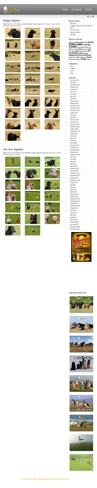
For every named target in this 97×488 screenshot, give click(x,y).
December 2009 (75, 226)
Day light (72, 34)
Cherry (42, 24)
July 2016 (73, 82)
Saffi (70, 59)
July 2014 (73, 115)
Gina (81, 49)
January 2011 (74, 196)
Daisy (78, 47)
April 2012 (73, 164)
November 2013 (75, 126)
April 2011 (73, 189)
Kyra (75, 53)
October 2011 (74, 178)
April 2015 (73, 99)
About (65, 9)
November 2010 (75, 201)
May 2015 (73, 96)
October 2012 (74, 152)
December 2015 (75, 85)
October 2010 (74, 203)
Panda (82, 57)
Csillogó (87, 45)
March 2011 (73, 192)
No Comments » (18, 25)
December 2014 (75, 106)
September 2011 (75, 180)
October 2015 (74, 87)
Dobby (82, 47)
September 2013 (75, 131)
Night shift (73, 23)
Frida (77, 49)
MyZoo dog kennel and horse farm (44, 479)
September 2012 (75, 154)
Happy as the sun (75, 32)
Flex (60, 152)
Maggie (72, 55)
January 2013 (74, 147)
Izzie (70, 51)
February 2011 (74, 194)
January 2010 (74, 224)
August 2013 (74, 133)
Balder (77, 42)
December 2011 (75, 173)
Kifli (70, 53)
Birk (41, 152)
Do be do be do (74, 30)
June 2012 (73, 159)
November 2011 (75, 175)
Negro (7, 25)
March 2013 (73, 143)
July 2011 (73, 185)
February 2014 (74, 119)
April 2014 (73, 117)
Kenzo (85, 51)
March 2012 (73, 166)
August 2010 (74, 208)
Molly (89, 55)
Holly (4, 154)
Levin (80, 53)
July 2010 (73, 210)
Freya (73, 49)
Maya (81, 55)
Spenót (78, 59)
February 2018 (74, 80)
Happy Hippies (11, 20)
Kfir (89, 51)
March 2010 (73, 219)
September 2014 (75, 110)
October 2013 (74, 129)
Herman (85, 49)
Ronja (89, 57)
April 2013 (73, 140)
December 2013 (75, 124)
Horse (72, 71)
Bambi (82, 42)
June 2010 (73, 213)
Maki (77, 55)
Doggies (35, 24)
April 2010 (73, 217)
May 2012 (73, 161)
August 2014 (74, 112)
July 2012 (73, 157)
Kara (11, 154)
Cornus (52, 24)
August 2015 (74, 89)
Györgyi (23, 24)
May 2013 (73, 138)
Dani (59, 24)
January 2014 (74, 122)
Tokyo (84, 59)
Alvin (70, 42)
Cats (71, 66)
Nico (78, 57)
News (72, 73)
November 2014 (75, 108)
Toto (88, 59)
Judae (7, 154)
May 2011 (73, 187)
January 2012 (74, 171)
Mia (85, 55)
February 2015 (74, 101)
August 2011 (74, 182)
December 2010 (75, 199)
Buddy (43, 152)
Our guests (77, 9)
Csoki (56, 24)
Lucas (86, 53)
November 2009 (75, 229)
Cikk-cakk (47, 24)
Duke (4, 25)
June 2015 (73, 94)
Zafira (11, 25)
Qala (85, 57)
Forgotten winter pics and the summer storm (81, 26)
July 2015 (73, 92)
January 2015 (74, 103)
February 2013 (74, 145)
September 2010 (75, 206)
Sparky (74, 59)
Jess (73, 51)
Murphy (71, 57)
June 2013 (73, 136)
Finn (89, 47)
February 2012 (74, 168)
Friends (89, 9)
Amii (73, 42)
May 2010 (73, 215)
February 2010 (74, 222)
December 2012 (75, 150)
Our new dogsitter (13, 149)
